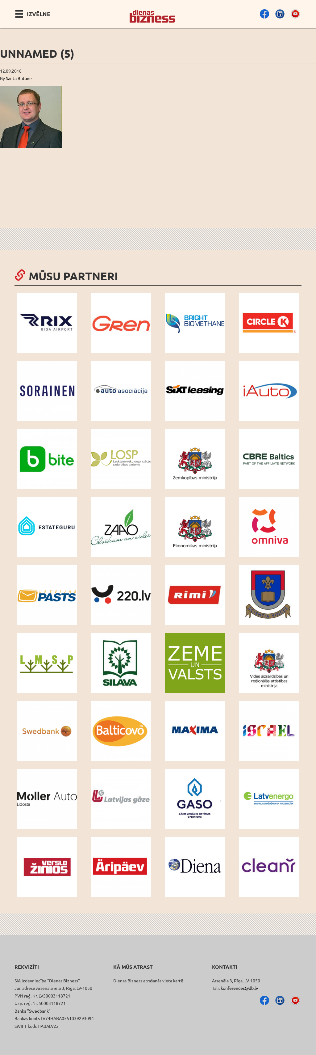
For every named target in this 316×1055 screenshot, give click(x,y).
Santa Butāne (19, 78)
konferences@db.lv (239, 988)
